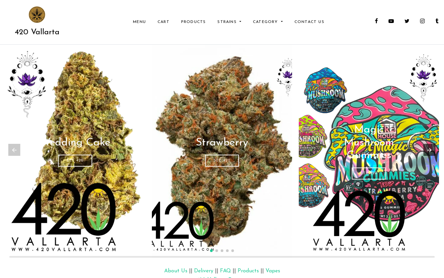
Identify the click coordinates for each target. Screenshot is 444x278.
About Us (175, 271)
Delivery (203, 271)
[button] (211, 250)
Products (193, 22)
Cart (163, 22)
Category (266, 22)
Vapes (273, 271)
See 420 (75, 160)
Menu (139, 22)
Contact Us (309, 22)
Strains (227, 22)
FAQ (225, 271)
